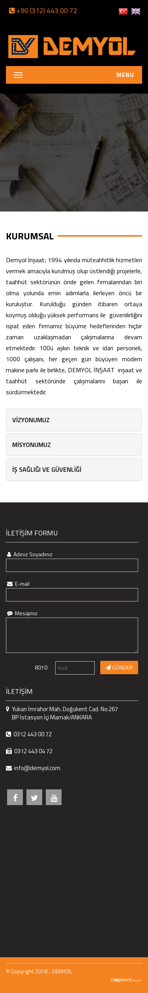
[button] (74, 420)
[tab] (74, 420)
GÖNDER (119, 667)
